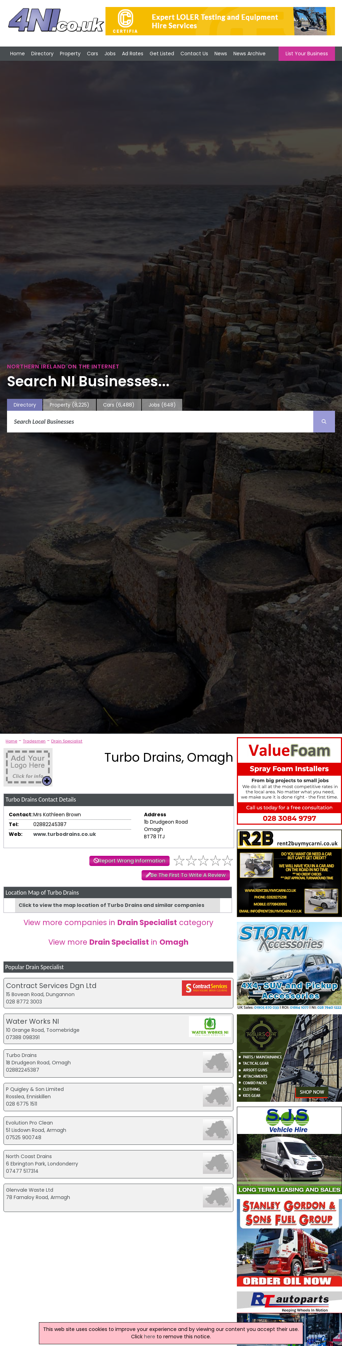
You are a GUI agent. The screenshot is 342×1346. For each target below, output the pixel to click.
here (149, 1336)
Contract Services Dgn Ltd (51, 986)
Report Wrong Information (131, 860)
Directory (42, 53)
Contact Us (194, 53)
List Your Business (307, 53)
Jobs (110, 53)
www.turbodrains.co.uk (64, 834)
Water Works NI (32, 1021)
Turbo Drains (21, 1055)
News (220, 53)
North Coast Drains (29, 1156)
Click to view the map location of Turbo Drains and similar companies (111, 905)
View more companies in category (118, 922)
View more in (118, 942)
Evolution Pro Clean (29, 1122)
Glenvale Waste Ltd (29, 1189)
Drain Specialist (66, 741)
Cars (92, 53)
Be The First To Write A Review (188, 875)
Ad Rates (132, 53)
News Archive (249, 53)
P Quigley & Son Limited (35, 1089)
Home (17, 53)
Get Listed (162, 53)
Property (70, 53)
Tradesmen (34, 741)
